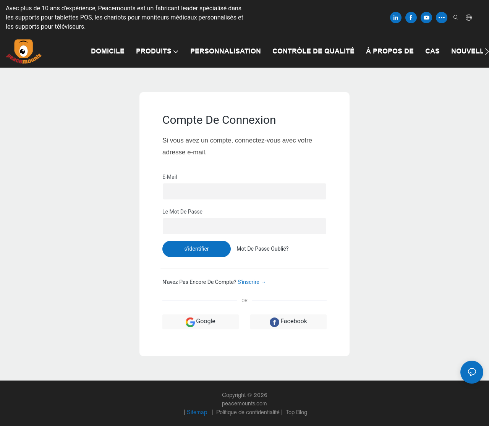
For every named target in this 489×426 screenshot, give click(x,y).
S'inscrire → (252, 282)
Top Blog (295, 412)
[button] (487, 51)
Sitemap (198, 412)
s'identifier (197, 249)
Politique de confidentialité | (249, 412)
